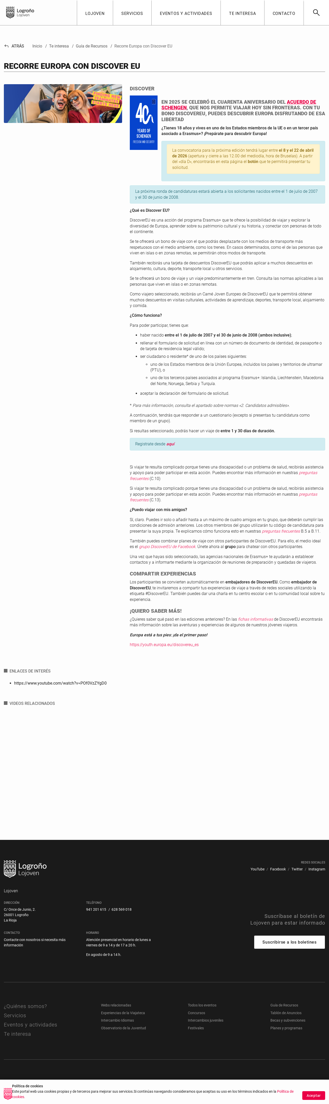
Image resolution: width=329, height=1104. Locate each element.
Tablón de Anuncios (285, 1013)
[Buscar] (316, 12)
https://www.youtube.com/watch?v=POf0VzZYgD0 (60, 683)
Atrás (14, 46)
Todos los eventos (202, 1005)
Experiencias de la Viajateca (123, 1013)
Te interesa (17, 1034)
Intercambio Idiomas (117, 1020)
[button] (95, 12)
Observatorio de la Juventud (123, 1028)
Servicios (15, 1015)
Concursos (196, 1013)
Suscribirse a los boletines (289, 942)
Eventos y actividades (30, 1025)
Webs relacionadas (116, 1005)
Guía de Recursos (284, 1005)
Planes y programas (286, 1028)
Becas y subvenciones (287, 1020)
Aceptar (314, 1095)
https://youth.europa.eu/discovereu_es (164, 644)
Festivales (196, 1028)
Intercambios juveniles (205, 1020)
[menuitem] (257, 869)
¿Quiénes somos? (25, 1006)
